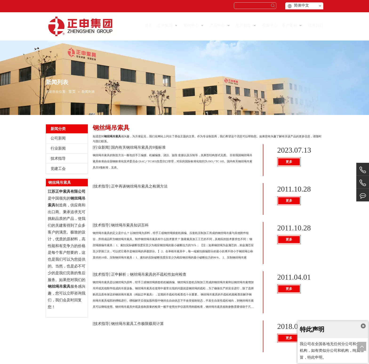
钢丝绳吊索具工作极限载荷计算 (137, 324)
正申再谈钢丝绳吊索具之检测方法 (139, 186)
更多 (289, 162)
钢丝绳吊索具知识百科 (130, 225)
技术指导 (58, 158)
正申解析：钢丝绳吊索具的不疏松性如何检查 (148, 274)
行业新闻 (58, 148)
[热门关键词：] (273, 6)
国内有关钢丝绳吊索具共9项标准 (138, 147)
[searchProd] (252, 6)
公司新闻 (58, 138)
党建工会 (58, 169)
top (361, 346)
